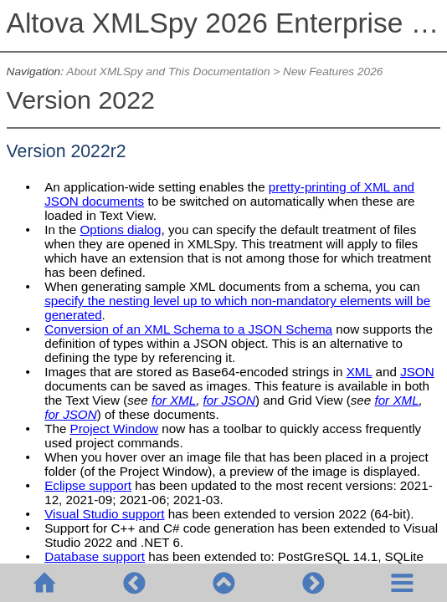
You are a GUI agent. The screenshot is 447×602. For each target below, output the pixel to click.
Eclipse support (87, 485)
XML (359, 372)
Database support (94, 556)
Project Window (114, 428)
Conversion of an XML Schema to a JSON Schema (188, 329)
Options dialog (120, 229)
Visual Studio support (104, 514)
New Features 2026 (333, 71)
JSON (417, 372)
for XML (174, 400)
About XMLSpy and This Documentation (168, 71)
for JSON (229, 400)
